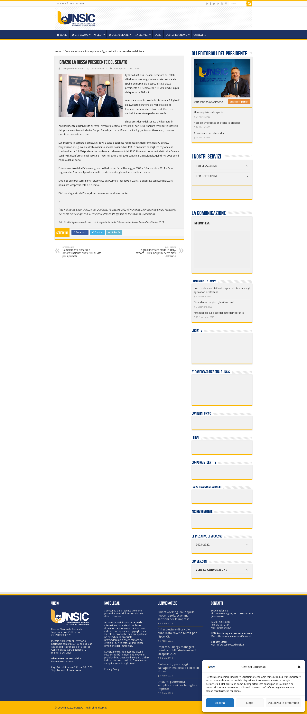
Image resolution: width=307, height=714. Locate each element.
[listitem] (234, 248)
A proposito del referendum (209, 133)
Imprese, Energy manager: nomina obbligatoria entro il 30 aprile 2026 (177, 650)
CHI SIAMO (80, 34)
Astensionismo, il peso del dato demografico (219, 312)
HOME (62, 34)
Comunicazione (176, 34)
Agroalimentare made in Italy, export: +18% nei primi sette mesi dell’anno (156, 252)
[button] (299, 667)
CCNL (157, 34)
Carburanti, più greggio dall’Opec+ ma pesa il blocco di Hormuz (178, 668)
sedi (98, 34)
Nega (249, 702)
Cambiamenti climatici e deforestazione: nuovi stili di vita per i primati (82, 252)
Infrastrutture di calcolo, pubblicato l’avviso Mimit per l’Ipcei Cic (177, 633)
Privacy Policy (111, 669)
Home (58, 51)
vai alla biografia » (239, 102)
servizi (141, 34)
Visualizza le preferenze (283, 702)
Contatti (199, 34)
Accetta (220, 702)
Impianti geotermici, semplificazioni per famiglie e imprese (177, 685)
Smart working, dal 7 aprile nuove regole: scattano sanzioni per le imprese (176, 615)
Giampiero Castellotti (73, 68)
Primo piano (92, 51)
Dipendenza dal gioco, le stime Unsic (214, 302)
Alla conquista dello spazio (209, 112)
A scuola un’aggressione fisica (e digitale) (217, 122)
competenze (119, 34)
